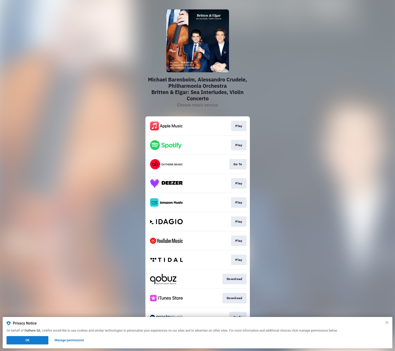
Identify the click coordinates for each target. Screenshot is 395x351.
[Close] (387, 322)
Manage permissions (69, 340)
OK (27, 340)
